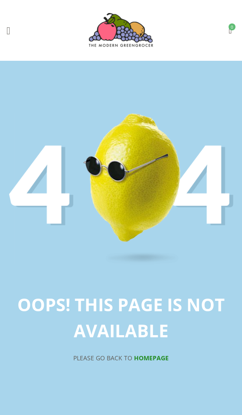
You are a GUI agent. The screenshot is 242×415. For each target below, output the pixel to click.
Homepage (151, 358)
